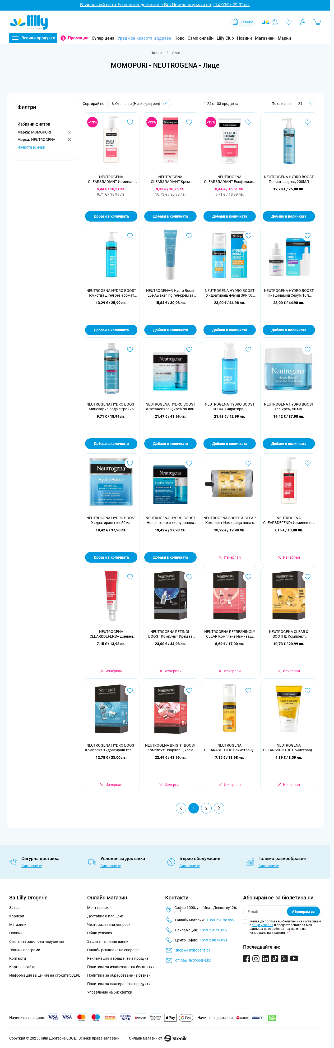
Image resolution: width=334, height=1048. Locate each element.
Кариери (16, 916)
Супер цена (103, 38)
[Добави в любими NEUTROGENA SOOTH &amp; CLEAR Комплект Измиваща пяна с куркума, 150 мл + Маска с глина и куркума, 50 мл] (248, 463)
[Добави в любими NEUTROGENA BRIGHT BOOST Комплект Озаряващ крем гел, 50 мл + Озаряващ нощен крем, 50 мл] (189, 690)
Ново (179, 38)
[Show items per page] (305, 103)
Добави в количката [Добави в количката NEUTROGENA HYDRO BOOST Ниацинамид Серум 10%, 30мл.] (288, 330)
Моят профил (98, 907)
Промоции (78, 37)
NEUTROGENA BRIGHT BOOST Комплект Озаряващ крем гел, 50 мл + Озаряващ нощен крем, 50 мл (170, 747)
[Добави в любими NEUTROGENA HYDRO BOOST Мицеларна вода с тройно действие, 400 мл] (130, 349)
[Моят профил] (303, 22)
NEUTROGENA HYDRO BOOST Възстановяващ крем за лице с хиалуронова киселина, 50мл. (170, 406)
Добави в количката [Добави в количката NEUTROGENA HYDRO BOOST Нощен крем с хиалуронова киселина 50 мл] (170, 557)
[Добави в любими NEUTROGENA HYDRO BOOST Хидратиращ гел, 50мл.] (130, 463)
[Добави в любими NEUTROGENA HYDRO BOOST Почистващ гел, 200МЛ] (307, 122)
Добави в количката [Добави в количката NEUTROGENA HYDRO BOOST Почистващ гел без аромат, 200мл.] (111, 330)
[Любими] (289, 22)
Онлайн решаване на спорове (112, 950)
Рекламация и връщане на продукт (118, 958)
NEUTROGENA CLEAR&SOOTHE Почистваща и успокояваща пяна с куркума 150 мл (229, 747)
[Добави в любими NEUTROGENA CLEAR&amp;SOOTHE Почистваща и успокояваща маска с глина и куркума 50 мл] (307, 690)
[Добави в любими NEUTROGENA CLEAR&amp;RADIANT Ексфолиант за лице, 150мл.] (248, 122)
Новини (244, 38)
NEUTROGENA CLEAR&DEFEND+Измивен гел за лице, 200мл (288, 520)
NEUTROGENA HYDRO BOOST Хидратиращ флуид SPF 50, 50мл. (229, 293)
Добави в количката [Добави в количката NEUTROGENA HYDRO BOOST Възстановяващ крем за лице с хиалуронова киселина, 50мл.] (170, 444)
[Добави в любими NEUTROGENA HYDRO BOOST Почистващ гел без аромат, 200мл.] (130, 236)
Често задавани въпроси (109, 924)
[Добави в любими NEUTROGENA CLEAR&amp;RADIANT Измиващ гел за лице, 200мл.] (130, 122)
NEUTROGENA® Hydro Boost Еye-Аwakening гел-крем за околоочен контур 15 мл (170, 293)
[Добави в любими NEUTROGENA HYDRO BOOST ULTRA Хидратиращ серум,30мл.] (248, 349)
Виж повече (31, 866)
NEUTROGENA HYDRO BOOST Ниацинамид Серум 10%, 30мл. (289, 293)
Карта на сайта (22, 967)
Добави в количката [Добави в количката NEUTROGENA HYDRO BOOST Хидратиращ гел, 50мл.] (111, 557)
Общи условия (99, 933)
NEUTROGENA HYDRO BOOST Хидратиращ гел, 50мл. (111, 520)
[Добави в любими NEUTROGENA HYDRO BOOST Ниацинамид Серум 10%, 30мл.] (307, 236)
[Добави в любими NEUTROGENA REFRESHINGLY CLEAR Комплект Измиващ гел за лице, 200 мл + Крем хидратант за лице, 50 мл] (248, 577)
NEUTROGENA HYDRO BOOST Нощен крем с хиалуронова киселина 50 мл (170, 520)
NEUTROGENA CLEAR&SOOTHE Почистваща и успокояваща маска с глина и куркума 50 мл (289, 747)
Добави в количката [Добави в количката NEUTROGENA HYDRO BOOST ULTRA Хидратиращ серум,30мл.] (229, 444)
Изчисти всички (31, 147)
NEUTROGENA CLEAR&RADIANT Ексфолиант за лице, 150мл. (229, 179)
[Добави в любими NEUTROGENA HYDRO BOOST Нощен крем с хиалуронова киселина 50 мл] (189, 463)
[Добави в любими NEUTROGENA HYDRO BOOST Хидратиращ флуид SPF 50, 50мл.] (248, 236)
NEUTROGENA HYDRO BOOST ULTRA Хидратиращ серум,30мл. (229, 406)
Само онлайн (201, 38)
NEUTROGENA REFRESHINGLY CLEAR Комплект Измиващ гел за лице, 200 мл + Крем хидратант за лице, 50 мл (229, 634)
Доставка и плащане (105, 916)
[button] (44, 110)
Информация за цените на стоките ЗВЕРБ (45, 975)
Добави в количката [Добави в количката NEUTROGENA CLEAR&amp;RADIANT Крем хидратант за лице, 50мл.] (170, 216)
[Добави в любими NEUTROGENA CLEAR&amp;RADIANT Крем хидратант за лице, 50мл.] (189, 122)
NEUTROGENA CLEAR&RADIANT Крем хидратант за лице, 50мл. (170, 179)
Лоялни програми (24, 950)
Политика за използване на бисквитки (121, 967)
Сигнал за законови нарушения (36, 941)
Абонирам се (303, 911)
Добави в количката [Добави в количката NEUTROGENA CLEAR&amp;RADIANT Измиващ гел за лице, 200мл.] (111, 216)
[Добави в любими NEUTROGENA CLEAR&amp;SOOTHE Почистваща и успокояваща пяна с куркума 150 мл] (248, 690)
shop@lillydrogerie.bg (193, 950)
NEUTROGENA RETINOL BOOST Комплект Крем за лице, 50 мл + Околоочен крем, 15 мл (170, 634)
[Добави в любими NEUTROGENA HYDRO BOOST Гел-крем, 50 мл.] (307, 349)
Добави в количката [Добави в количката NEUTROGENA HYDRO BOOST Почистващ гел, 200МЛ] (288, 216)
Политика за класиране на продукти (119, 984)
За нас (14, 907)
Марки (284, 38)
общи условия (262, 925)
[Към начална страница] (156, 53)
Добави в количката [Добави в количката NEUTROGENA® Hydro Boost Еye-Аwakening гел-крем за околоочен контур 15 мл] (170, 330)
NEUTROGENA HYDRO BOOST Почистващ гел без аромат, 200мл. (111, 293)
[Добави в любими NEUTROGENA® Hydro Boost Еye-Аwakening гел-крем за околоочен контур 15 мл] (189, 236)
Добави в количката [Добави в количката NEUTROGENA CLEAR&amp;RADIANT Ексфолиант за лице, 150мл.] (229, 216)
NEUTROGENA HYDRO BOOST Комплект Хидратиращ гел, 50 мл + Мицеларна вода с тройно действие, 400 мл (111, 747)
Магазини (265, 38)
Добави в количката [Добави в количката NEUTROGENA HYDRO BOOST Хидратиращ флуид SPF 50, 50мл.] (229, 330)
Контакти (17, 958)
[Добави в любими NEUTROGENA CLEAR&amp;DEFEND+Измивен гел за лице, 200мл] (307, 463)
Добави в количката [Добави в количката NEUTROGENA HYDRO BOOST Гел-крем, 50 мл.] (288, 444)
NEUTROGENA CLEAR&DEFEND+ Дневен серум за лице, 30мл (111, 634)
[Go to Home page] (28, 22)
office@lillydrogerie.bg (193, 960)
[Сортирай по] (139, 103)
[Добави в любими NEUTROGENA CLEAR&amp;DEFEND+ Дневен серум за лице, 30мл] (130, 577)
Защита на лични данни (107, 941)
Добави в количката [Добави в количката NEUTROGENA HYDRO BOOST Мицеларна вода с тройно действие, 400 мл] (111, 444)
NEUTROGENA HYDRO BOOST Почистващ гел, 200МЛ (289, 179)
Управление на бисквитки (109, 992)
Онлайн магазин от (158, 1038)
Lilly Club (225, 38)
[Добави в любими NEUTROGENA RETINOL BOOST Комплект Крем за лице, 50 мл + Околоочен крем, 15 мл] (189, 577)
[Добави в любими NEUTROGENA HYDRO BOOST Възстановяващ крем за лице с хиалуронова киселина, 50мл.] (189, 349)
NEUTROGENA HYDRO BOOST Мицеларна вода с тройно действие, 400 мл (111, 406)
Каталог (242, 22)
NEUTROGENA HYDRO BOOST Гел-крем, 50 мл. (289, 406)
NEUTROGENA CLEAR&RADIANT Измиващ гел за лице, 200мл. (111, 179)
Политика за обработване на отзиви (119, 975)
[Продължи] (219, 808)
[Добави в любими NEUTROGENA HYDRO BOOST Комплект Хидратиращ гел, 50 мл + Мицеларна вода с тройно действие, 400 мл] (130, 690)
